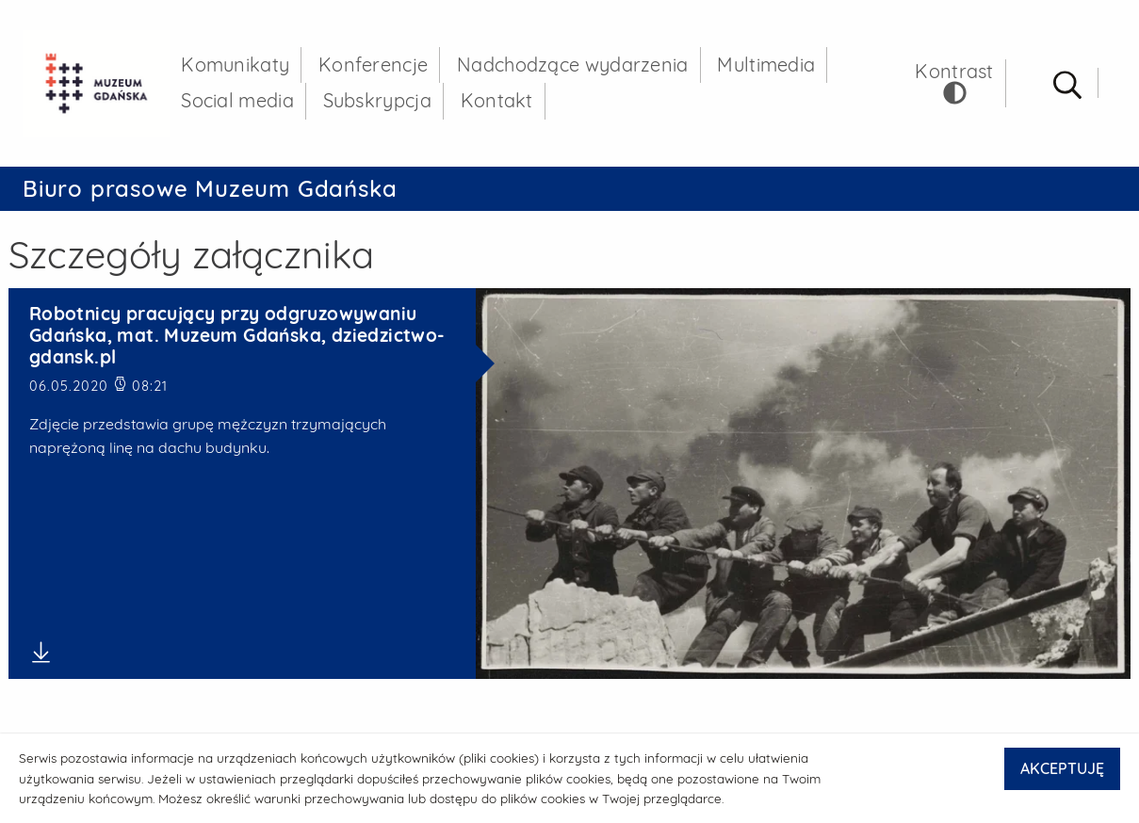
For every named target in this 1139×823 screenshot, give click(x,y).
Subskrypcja (379, 102)
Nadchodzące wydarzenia (576, 65)
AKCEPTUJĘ (1062, 768)
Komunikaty (238, 65)
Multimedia (769, 65)
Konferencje (376, 65)
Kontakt (499, 102)
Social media (240, 102)
